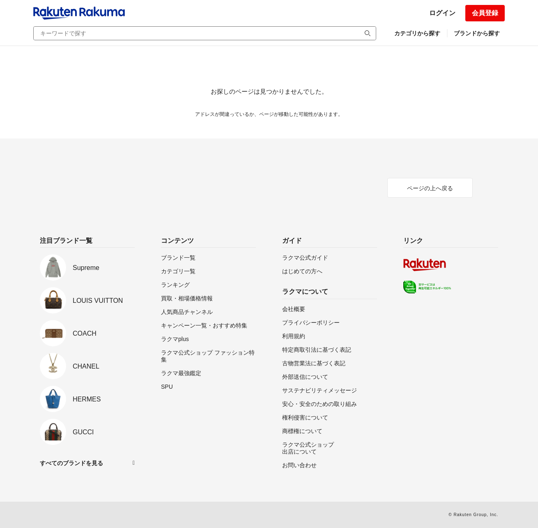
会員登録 (485, 12)
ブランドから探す (477, 33)
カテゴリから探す (417, 33)
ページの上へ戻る (430, 188)
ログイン (442, 12)
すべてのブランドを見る (71, 463)
